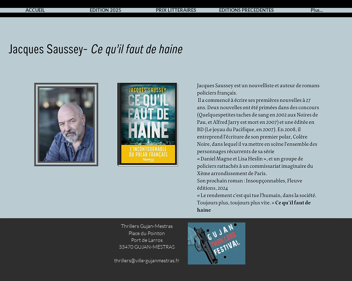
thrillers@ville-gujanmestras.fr (147, 260)
